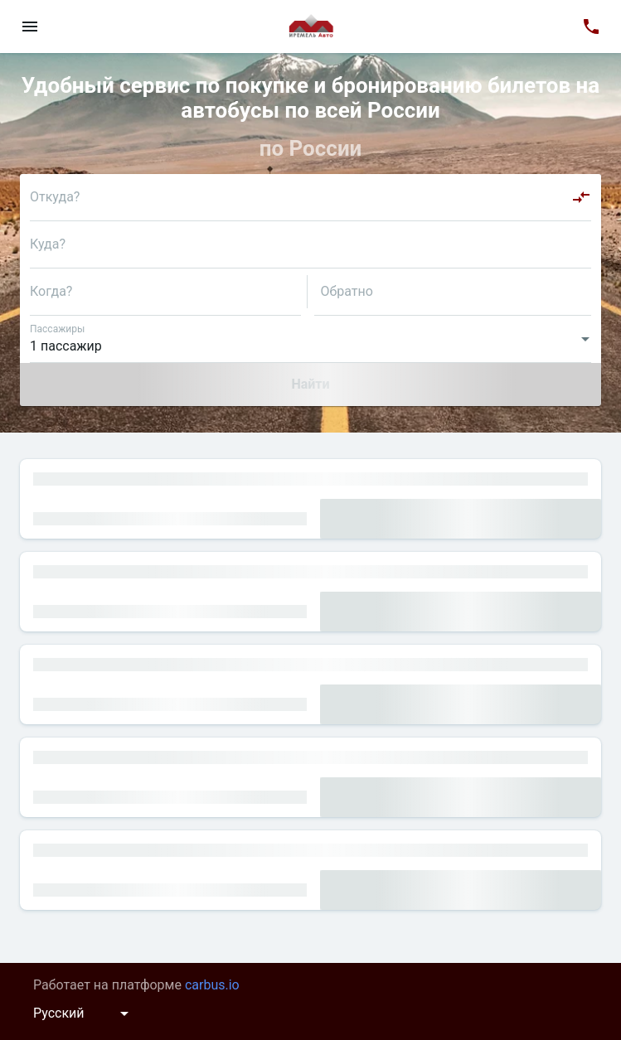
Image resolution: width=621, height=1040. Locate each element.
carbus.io (212, 985)
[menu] (30, 26)
